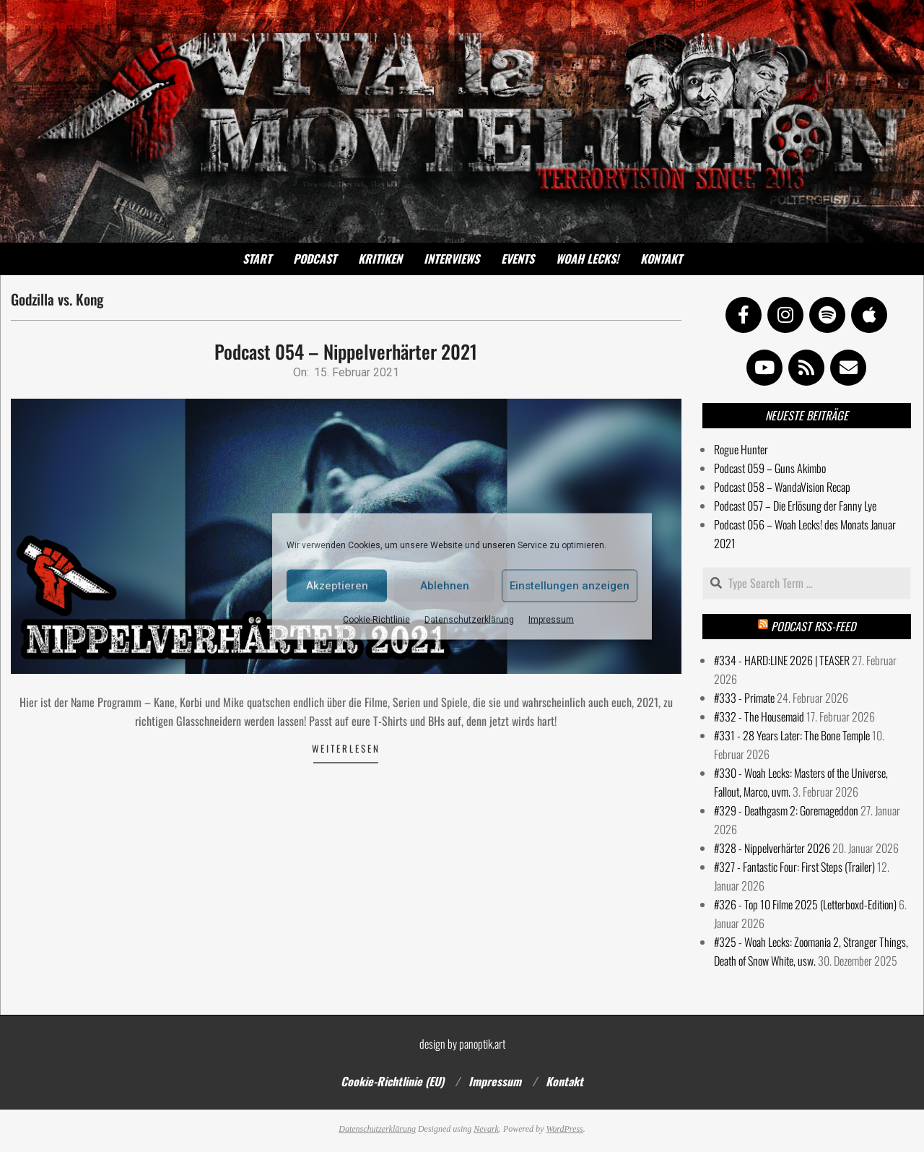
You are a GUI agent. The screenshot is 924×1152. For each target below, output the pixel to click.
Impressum (551, 619)
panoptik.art (482, 1043)
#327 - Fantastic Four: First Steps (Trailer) (794, 866)
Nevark (486, 1129)
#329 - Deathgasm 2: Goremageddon (786, 810)
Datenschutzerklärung (469, 619)
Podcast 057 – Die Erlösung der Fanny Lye (795, 505)
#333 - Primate (744, 697)
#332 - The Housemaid (759, 716)
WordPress (564, 1129)
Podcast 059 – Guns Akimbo (770, 468)
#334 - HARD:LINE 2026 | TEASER (782, 660)
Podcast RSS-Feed (813, 626)
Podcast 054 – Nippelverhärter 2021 (345, 351)
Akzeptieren (337, 585)
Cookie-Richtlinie (376, 619)
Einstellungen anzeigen (569, 585)
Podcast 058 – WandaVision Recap (782, 486)
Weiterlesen (346, 748)
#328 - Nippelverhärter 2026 (772, 848)
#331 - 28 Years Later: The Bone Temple (792, 735)
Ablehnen (444, 585)
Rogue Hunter (741, 449)
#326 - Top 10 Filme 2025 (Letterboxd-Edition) (805, 904)
